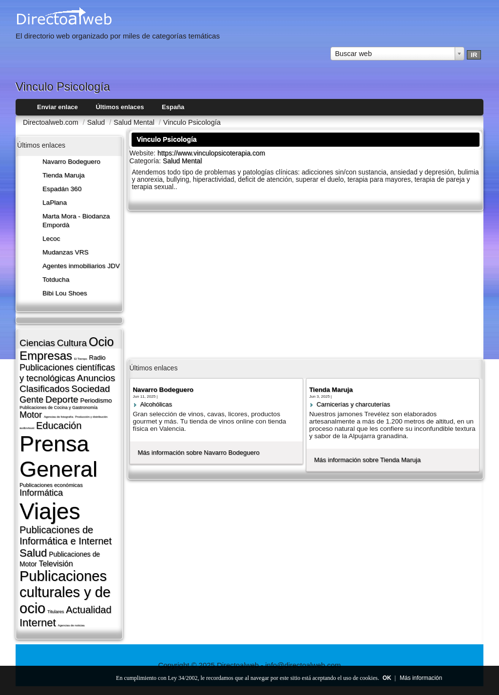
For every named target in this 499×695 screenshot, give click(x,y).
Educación (58, 425)
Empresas (45, 355)
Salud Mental (182, 161)
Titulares (55, 611)
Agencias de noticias (71, 625)
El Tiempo (80, 358)
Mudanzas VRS (65, 252)
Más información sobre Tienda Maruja (367, 459)
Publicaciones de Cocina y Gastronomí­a (58, 407)
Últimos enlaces (120, 107)
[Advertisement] (305, 283)
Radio (97, 357)
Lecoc (51, 238)
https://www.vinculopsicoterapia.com (211, 153)
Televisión (55, 564)
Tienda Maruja (63, 175)
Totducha (55, 279)
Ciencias (37, 343)
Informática (41, 493)
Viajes (49, 511)
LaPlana (54, 202)
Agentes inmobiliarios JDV (81, 266)
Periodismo (96, 400)
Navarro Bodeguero (71, 161)
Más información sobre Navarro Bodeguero (198, 452)
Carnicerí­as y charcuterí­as (353, 404)
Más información (421, 678)
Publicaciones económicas (51, 485)
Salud (33, 553)
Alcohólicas (156, 404)
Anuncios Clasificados (67, 383)
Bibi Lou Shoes (64, 293)
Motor (30, 415)
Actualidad (88, 609)
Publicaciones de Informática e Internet (65, 535)
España (173, 107)
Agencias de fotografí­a (58, 416)
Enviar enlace (57, 107)
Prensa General (58, 456)
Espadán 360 (61, 189)
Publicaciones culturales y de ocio (65, 592)
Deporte (61, 399)
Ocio (101, 341)
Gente (31, 400)
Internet (37, 623)
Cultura (72, 343)
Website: (143, 153)
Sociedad (90, 389)
